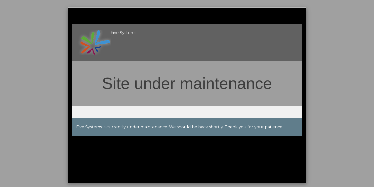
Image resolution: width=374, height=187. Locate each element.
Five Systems (123, 32)
